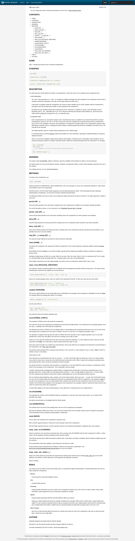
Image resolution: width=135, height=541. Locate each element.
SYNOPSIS (35, 20)
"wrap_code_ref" (89, 455)
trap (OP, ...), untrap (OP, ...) (42, 35)
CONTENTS (34, 14)
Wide (105, 3)
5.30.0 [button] (22, 3)
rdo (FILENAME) (39, 45)
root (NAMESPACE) (40, 47)
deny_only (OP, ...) (40, 33)
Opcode (51, 133)
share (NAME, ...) (40, 37)
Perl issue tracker (72, 539)
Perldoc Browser (9, 2)
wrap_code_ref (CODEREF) (42, 51)
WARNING (35, 24)
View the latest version (74, 10)
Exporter (101, 246)
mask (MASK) (39, 49)
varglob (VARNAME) (40, 41)
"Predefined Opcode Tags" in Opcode (71, 208)
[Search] (122, 2)
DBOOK (47, 536)
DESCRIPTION (36, 22)
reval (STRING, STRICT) (42, 43)
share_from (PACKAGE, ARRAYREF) (45, 39)
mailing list (81, 539)
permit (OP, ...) (39, 28)
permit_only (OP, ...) (40, 30)
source (34, 7)
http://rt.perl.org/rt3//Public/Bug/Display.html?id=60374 (44, 448)
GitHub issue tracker (66, 536)
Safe (30, 7)
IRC (86, 539)
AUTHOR (34, 56)
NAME (34, 18)
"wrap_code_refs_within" (49, 347)
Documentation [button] (36, 3)
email (73, 536)
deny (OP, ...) (38, 32)
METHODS (35, 26)
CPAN (37, 7)
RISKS (34, 54)
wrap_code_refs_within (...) (42, 53)
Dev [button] (27, 3)
